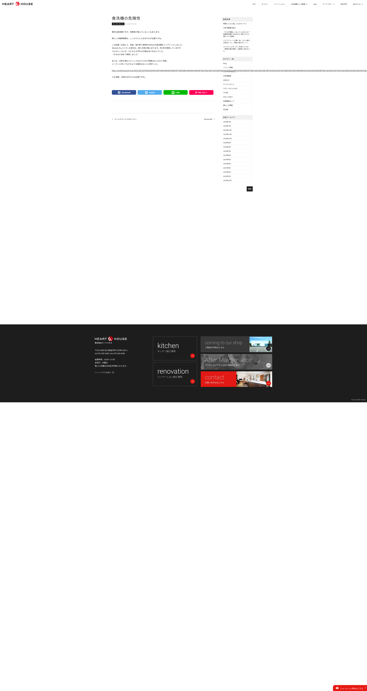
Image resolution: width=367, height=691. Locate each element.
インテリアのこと (229, 72)
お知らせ (226, 80)
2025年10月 (227, 138)
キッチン (265, 4)
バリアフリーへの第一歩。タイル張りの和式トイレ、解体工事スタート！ (236, 41)
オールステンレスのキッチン (126, 119)
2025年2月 (227, 172)
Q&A (315, 4)
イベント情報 (228, 67)
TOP (253, 4)
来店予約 (344, 4)
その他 (225, 92)
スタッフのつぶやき (230, 88)
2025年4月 (227, 163)
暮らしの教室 (228, 105)
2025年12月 (227, 130)
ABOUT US (357, 4)
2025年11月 (227, 134)
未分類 (225, 109)
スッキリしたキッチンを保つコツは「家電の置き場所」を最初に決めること (236, 49)
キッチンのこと (118, 24)
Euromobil (208, 119)
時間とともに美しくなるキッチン (235, 23)
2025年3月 (227, 168)
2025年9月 (227, 142)
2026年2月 (227, 122)
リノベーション (279, 4)
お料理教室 (227, 76)
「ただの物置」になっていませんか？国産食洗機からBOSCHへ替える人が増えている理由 (236, 34)
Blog (224, 63)
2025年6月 (227, 155)
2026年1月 (227, 126)
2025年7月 (227, 151)
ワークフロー (327, 4)
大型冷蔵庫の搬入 (229, 28)
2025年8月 (227, 147)
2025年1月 (227, 176)
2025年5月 (227, 159)
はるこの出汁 (228, 97)
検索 (250, 189)
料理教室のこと (228, 101)
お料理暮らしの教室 (298, 4)
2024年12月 (227, 180)
